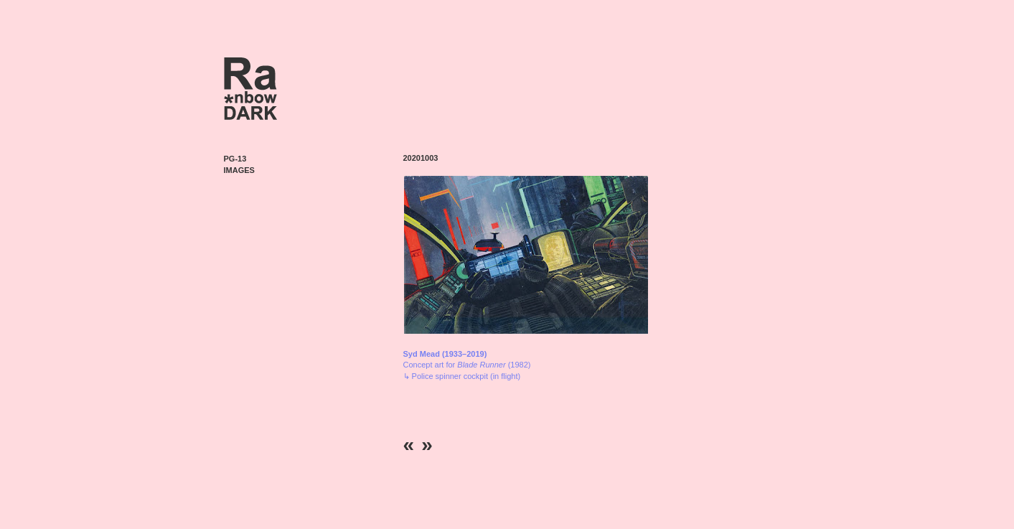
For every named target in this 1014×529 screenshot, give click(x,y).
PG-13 (235, 158)
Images (239, 170)
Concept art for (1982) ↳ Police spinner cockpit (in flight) (467, 365)
